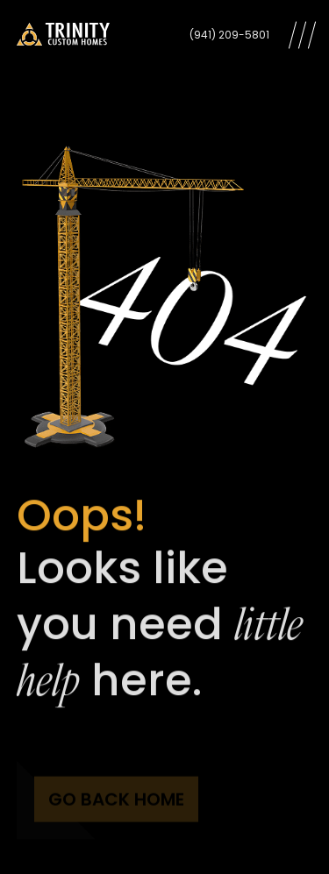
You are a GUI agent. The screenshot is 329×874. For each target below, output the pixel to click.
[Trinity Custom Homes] (64, 35)
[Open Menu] (302, 35)
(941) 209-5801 (229, 34)
